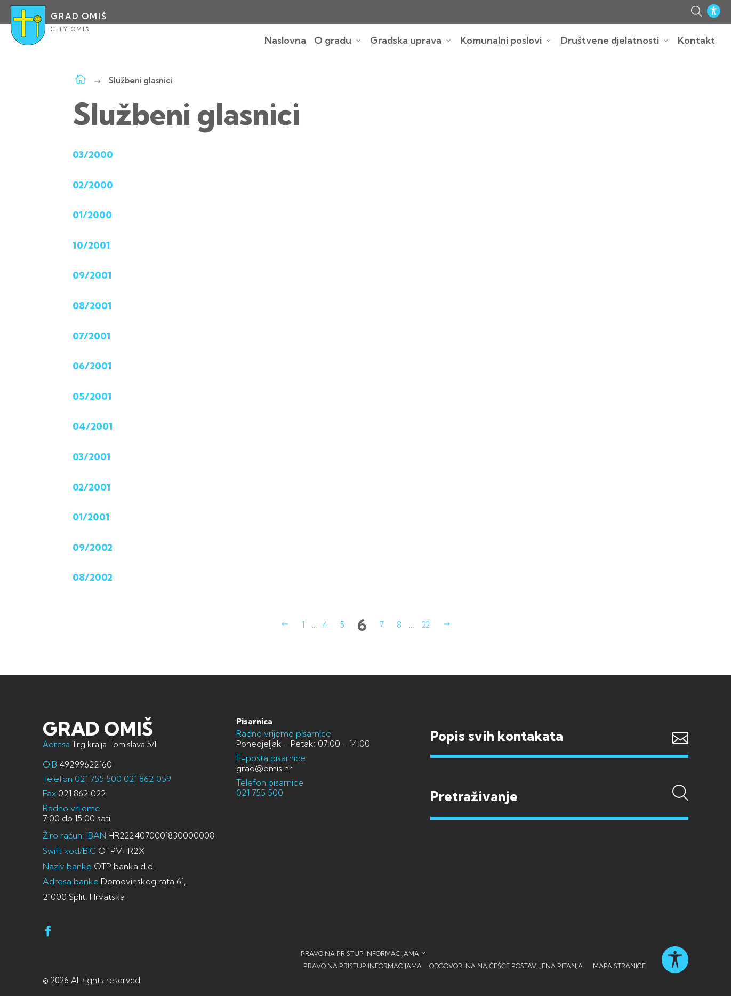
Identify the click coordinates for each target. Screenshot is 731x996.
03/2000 (93, 154)
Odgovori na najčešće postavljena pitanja (506, 966)
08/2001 (92, 305)
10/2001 (91, 245)
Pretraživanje (559, 775)
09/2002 (93, 547)
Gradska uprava (405, 40)
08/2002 (93, 577)
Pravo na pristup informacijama (360, 954)
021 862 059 (146, 778)
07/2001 (91, 336)
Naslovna (285, 40)
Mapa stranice (619, 966)
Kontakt (696, 40)
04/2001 (93, 426)
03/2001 (91, 456)
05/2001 (92, 396)
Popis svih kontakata (496, 736)
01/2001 (91, 517)
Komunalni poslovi (501, 40)
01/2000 (92, 215)
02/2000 (93, 185)
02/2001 (91, 487)
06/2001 (92, 366)
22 (426, 625)
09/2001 (92, 275)
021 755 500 (98, 778)
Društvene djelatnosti (609, 40)
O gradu (332, 40)
